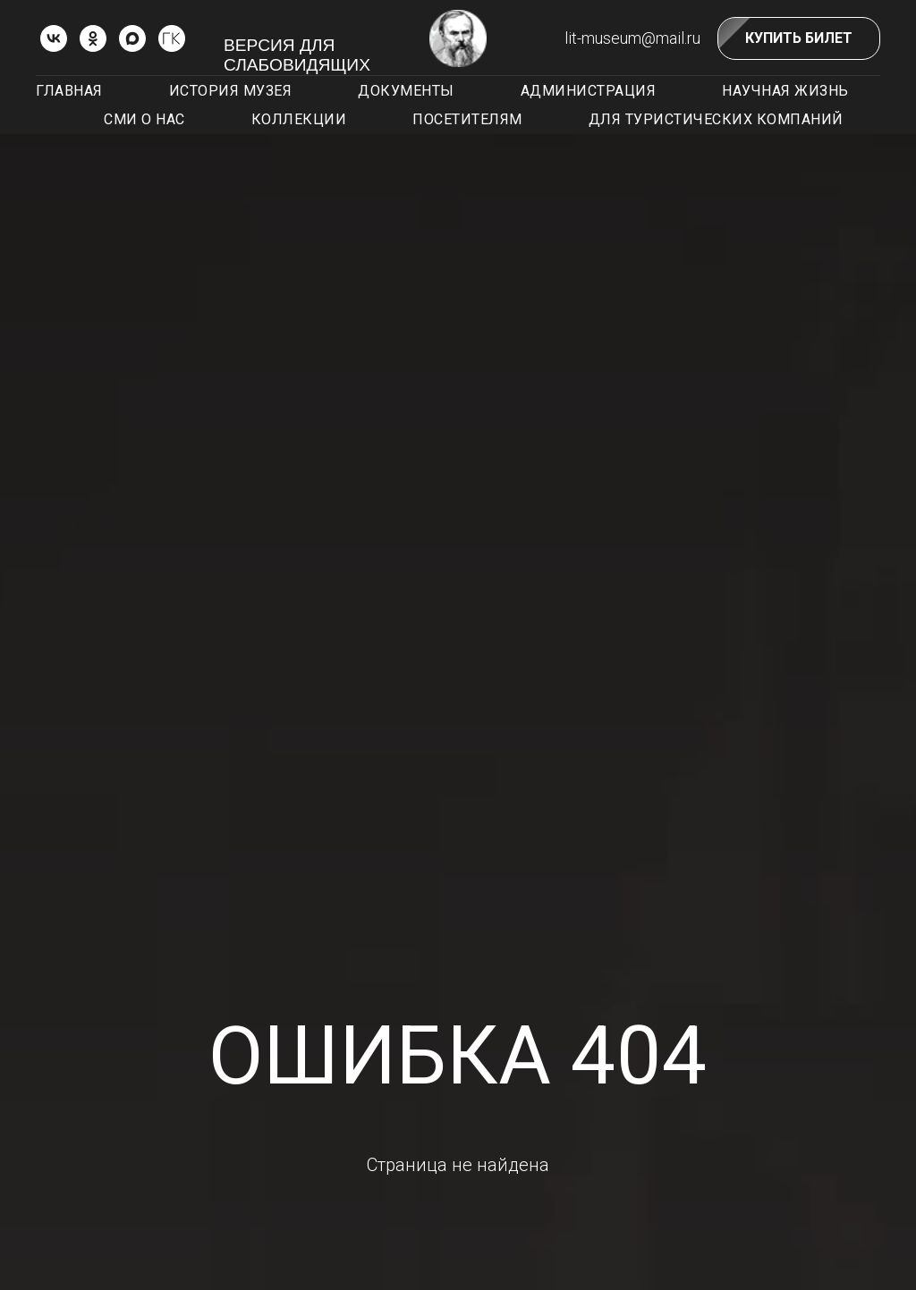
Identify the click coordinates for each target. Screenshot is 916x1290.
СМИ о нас (144, 119)
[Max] (132, 38)
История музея (231, 90)
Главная (69, 90)
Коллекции (299, 119)
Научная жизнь (785, 90)
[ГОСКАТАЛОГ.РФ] (171, 38)
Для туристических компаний (716, 119)
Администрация (589, 90)
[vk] (53, 38)
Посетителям (467, 119)
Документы (406, 90)
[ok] (93, 38)
